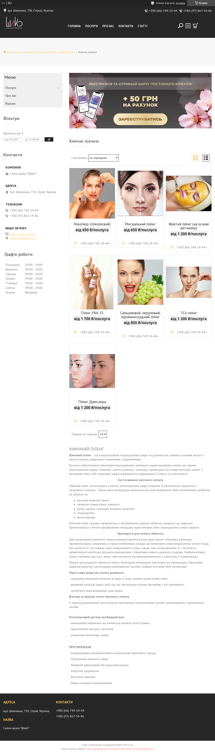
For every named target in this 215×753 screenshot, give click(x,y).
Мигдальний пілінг (140, 224)
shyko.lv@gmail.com (23, 238)
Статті (142, 26)
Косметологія (32, 52)
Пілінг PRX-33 (92, 313)
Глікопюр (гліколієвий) (92, 224)
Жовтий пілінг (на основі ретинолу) (189, 226)
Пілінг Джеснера (92, 402)
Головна (74, 26)
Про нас (108, 26)
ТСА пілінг (189, 313)
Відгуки (10, 103)
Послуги (91, 26)
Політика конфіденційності (137, 748)
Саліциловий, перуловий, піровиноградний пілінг (140, 315)
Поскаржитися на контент (103, 748)
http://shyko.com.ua (22, 234)
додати (180, 3)
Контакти (125, 26)
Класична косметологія (59, 52)
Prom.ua (128, 744)
